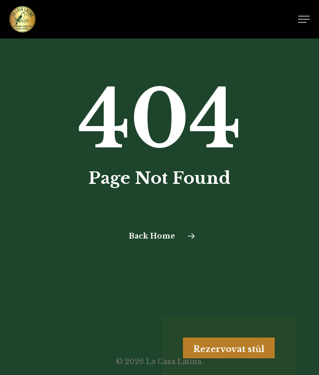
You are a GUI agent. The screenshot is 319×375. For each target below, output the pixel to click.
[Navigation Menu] (304, 19)
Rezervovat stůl (228, 349)
